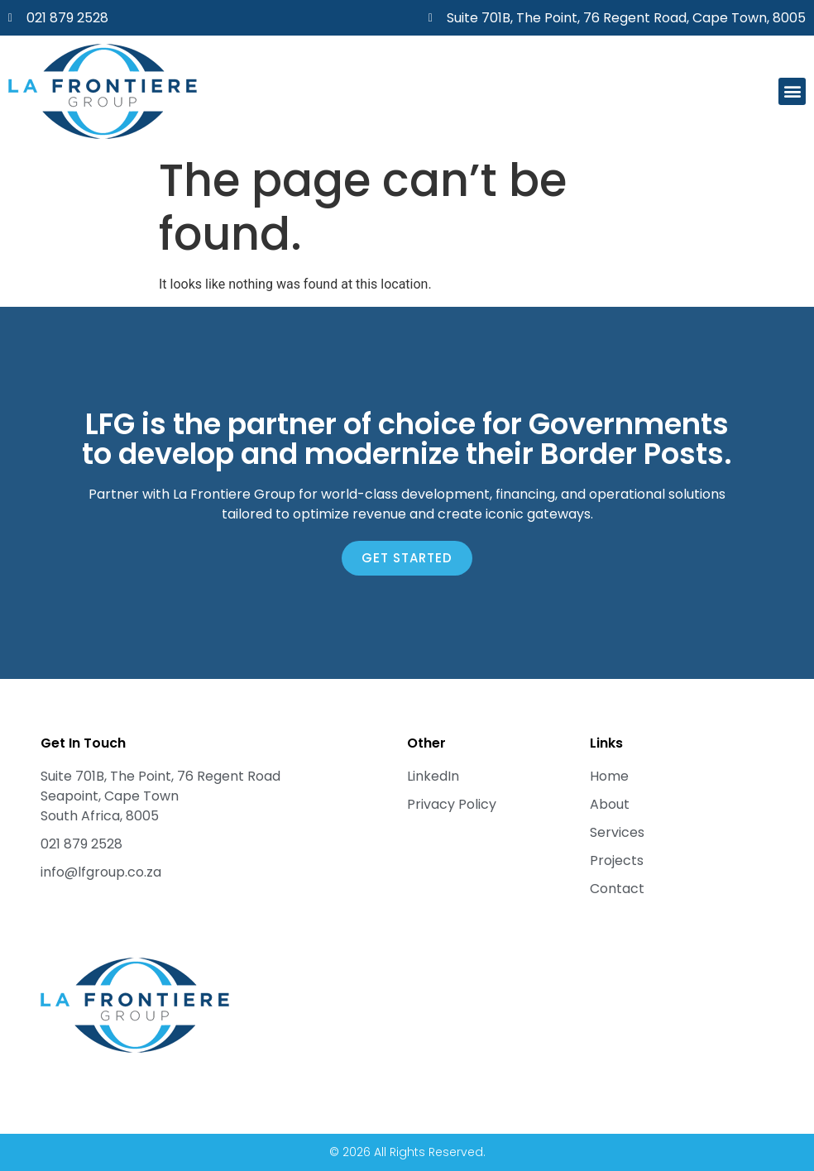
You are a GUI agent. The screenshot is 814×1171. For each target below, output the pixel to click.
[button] (792, 91)
